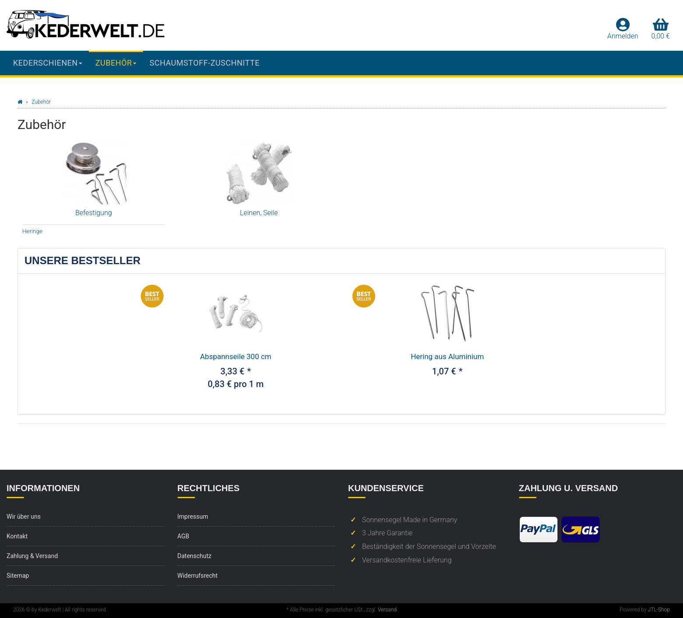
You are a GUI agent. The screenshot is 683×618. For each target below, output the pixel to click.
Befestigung (93, 213)
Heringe (32, 230)
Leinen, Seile (259, 213)
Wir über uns (24, 516)
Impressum (193, 516)
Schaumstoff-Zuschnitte (205, 62)
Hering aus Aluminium (447, 356)
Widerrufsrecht (198, 575)
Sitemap (18, 575)
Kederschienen (47, 62)
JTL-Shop (659, 610)
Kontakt (17, 536)
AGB (183, 536)
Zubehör (115, 62)
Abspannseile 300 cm (236, 356)
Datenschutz (195, 555)
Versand (387, 610)
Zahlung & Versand (32, 555)
